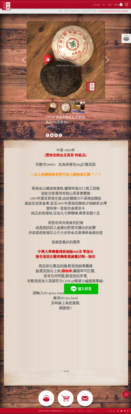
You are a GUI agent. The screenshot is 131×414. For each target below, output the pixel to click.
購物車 (118, 4)
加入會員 (96, 5)
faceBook (47, 135)
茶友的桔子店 (75, 11)
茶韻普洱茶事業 (6, 6)
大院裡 (66, 11)
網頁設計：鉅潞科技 (85, 411)
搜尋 (109, 5)
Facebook (118, 411)
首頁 (60, 11)
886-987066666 (71, 411)
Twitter (121, 411)
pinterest (56, 135)
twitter (52, 135)
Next (105, 59)
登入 (104, 5)
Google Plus (128, 411)
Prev (25, 59)
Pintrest (124, 411)
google (60, 135)
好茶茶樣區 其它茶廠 (88, 11)
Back (65, 371)
